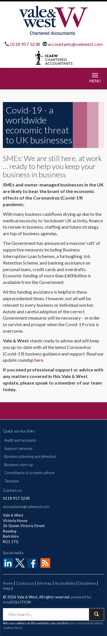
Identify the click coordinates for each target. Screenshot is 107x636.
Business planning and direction (30, 456)
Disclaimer (87, 583)
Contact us (25, 583)
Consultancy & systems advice (29, 472)
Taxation (11, 481)
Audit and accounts (20, 440)
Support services (18, 448)
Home (8, 583)
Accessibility (65, 583)
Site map (44, 583)
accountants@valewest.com (75, 44)
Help (7, 588)
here (39, 360)
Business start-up (18, 464)
